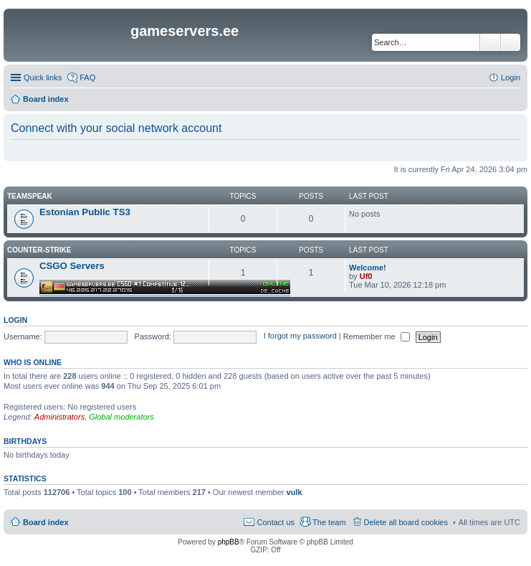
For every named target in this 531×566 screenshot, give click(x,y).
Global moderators (121, 416)
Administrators (59, 416)
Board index (46, 522)
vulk (294, 492)
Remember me (376, 336)
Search (490, 42)
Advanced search (510, 42)
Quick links (43, 77)
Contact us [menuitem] (276, 522)
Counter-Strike (39, 250)
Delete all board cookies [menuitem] (406, 522)
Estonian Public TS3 (84, 212)
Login (15, 320)
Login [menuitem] (510, 77)
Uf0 (366, 276)
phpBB (228, 542)
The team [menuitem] (328, 522)
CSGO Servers (72, 265)
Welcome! (367, 267)
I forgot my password (300, 336)
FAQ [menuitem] (87, 77)
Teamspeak (29, 196)
